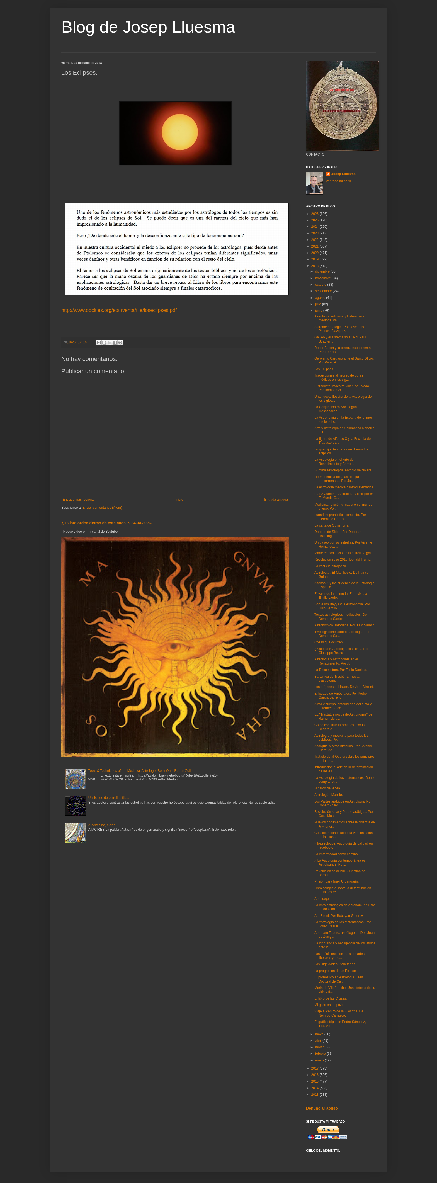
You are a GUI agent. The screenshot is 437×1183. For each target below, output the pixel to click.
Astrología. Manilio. (328, 795)
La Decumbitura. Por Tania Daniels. (340, 670)
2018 (315, 266)
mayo (319, 1034)
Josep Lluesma (343, 174)
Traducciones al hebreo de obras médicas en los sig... (338, 377)
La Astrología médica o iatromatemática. (344, 487)
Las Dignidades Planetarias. (335, 964)
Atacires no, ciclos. (102, 825)
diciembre (323, 271)
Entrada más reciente (78, 499)
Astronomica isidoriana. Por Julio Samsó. (344, 625)
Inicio (179, 499)
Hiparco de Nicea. (327, 788)
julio (318, 304)
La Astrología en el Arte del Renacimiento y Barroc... (334, 462)
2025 (315, 220)
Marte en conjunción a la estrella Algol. (343, 553)
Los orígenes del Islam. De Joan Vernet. (344, 687)
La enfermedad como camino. (336, 854)
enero (320, 1060)
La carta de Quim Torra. (331, 525)
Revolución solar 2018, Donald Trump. (342, 559)
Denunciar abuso (322, 1108)
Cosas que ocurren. (329, 642)
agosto (320, 298)
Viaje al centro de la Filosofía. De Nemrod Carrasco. (338, 1013)
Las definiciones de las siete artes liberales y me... (339, 956)
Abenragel (322, 899)
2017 (315, 1068)
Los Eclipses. (324, 369)
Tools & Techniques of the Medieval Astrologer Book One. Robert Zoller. (141, 771)
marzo (320, 1047)
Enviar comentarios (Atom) (102, 508)
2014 (315, 1088)
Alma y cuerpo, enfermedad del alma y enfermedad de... (343, 706)
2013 (315, 1095)
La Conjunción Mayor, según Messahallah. (335, 409)
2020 (315, 253)
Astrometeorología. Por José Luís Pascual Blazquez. (339, 329)
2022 (315, 240)
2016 (315, 1075)
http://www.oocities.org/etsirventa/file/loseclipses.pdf (119, 310)
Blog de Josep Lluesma (148, 27)
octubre (321, 285)
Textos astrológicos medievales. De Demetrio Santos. (340, 616)
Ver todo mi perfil (338, 181)
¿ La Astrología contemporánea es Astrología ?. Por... (339, 862)
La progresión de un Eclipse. (335, 971)
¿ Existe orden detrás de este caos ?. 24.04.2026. (106, 523)
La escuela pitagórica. (330, 566)
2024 (315, 227)
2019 (315, 259)
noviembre (323, 278)
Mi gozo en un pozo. (329, 1005)
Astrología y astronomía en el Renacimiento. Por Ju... (336, 661)
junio (319, 310)
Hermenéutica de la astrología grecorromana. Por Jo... (336, 479)
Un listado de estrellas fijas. (108, 798)
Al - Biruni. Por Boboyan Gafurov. (339, 916)
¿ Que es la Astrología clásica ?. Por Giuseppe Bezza (341, 651)
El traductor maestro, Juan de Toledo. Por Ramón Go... (342, 388)
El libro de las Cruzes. (330, 998)
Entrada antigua (276, 499)
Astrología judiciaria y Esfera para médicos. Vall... (339, 318)
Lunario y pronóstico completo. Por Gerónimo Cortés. (340, 517)
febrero (321, 1054)
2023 (315, 233)
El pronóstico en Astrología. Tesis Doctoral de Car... (339, 979)
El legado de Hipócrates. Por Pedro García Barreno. (340, 695)
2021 (315, 246)
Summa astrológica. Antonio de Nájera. (343, 470)
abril (318, 1041)
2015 (315, 1081)
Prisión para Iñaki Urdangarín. (336, 881)
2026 (315, 214)
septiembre (324, 291)
